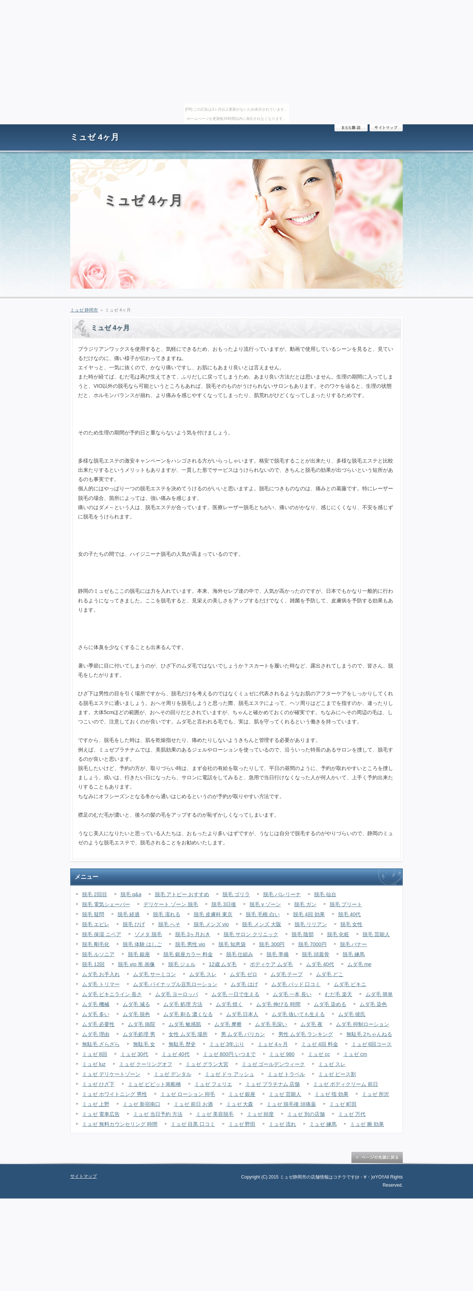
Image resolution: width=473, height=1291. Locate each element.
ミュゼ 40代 (175, 1054)
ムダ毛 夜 (311, 1024)
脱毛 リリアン (311, 924)
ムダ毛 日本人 (242, 1014)
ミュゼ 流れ (282, 1124)
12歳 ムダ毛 (222, 964)
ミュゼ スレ (332, 1064)
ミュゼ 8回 (94, 1054)
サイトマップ (386, 127)
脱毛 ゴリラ (236, 894)
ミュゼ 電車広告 (101, 1114)
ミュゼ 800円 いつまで (229, 1054)
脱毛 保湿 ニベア (101, 934)
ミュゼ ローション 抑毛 (187, 1094)
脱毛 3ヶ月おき (193, 934)
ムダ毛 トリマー (101, 984)
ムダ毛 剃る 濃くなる (188, 1014)
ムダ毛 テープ (286, 974)
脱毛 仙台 (325, 894)
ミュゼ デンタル (172, 1074)
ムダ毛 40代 (320, 964)
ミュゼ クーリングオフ (145, 1064)
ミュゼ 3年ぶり (227, 1044)
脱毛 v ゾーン (265, 904)
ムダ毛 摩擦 (228, 1024)
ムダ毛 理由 (95, 1034)
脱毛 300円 (272, 944)
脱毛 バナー (353, 944)
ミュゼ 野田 (242, 1124)
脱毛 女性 (351, 924)
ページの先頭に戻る (377, 1157)
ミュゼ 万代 (351, 1114)
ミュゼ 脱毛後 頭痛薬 (291, 1104)
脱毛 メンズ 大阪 (261, 924)
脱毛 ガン (305, 904)
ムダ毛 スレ (203, 974)
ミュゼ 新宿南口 (141, 1104)
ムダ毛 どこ (329, 974)
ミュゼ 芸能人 (285, 1094)
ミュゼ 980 (282, 1054)
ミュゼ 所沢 (375, 1094)
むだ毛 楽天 (338, 994)
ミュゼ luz (94, 1064)
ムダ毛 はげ (244, 984)
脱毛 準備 (277, 954)
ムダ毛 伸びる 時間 (278, 1004)
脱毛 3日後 (223, 904)
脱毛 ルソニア (98, 954)
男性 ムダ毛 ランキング (305, 1034)
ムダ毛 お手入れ (101, 974)
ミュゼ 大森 (239, 1104)
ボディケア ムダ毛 (271, 964)
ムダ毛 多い (95, 1014)
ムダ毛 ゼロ (243, 974)
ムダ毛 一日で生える (235, 994)
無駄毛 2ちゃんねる (369, 1034)
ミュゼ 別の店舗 (306, 1114)
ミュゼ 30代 (134, 1054)
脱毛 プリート (346, 904)
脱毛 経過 (129, 914)
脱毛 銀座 (139, 954)
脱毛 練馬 (354, 954)
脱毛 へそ (169, 924)
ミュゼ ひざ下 (98, 1084)
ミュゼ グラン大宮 (207, 1064)
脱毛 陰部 (303, 934)
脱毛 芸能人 (376, 934)
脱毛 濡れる (166, 914)
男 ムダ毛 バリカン (243, 1034)
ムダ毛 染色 (373, 1004)
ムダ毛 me (359, 964)
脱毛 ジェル (181, 964)
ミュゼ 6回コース (371, 1044)
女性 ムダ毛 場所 (188, 1034)
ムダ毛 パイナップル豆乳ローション (175, 984)
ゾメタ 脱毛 (148, 934)
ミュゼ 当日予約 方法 (158, 1114)
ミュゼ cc (319, 1054)
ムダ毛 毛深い (271, 1024)
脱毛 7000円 (312, 944)
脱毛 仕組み (239, 954)
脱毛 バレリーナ (282, 894)
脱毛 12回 (93, 964)
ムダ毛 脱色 (136, 1014)
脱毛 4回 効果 (309, 914)
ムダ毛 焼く (229, 1004)
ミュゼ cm (355, 1054)
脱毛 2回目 (94, 894)
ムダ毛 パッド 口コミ (296, 984)
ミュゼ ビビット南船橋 (154, 1084)
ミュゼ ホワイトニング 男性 (114, 1094)
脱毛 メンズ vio (211, 924)
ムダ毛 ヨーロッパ (176, 994)
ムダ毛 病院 (141, 1024)
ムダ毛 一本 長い (292, 994)
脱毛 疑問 (93, 914)
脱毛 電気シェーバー (106, 904)
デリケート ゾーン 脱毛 (170, 904)
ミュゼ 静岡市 (84, 310)
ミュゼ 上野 (95, 1104)
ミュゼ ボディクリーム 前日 (345, 1084)
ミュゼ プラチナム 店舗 (272, 1084)
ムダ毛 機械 (95, 1004)
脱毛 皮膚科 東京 (213, 914)
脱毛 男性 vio (190, 944)
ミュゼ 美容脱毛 (215, 1114)
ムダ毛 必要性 (98, 1024)
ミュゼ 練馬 (323, 1124)
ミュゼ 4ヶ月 (94, 137)
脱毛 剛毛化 (95, 944)
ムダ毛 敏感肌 (185, 1024)
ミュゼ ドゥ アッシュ (229, 1074)
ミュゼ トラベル (286, 1074)
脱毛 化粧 (338, 934)
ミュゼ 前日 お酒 (193, 1104)
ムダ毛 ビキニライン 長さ (112, 994)
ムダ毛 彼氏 (351, 1014)
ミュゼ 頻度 (260, 1114)
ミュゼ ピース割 (337, 1074)
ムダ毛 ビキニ (350, 984)
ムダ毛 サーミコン (154, 974)
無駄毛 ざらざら (101, 1044)
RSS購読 (351, 127)
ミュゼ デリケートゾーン (111, 1074)
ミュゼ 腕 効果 (367, 1124)
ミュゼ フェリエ (213, 1084)
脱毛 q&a (131, 894)
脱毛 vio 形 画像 (136, 964)
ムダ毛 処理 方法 (183, 1004)
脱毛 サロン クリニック (251, 934)
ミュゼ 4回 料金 (319, 1044)
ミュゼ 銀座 (242, 1094)
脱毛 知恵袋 (232, 944)
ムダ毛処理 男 (139, 1034)
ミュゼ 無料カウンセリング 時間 (119, 1124)
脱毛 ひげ (134, 924)
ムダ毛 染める (330, 1004)
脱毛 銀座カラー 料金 (188, 954)
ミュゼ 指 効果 (331, 1094)
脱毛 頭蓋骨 (315, 954)
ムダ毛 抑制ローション (362, 1024)
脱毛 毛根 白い (263, 914)
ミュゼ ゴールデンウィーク (273, 1064)
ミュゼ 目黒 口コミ (193, 1124)
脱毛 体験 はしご (142, 944)
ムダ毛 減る (136, 1004)
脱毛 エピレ (95, 924)
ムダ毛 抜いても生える (298, 1014)
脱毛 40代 (349, 914)
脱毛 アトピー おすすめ (182, 894)
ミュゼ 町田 (343, 1104)
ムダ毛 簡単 (379, 994)
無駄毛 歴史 (182, 1044)
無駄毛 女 (144, 1044)
